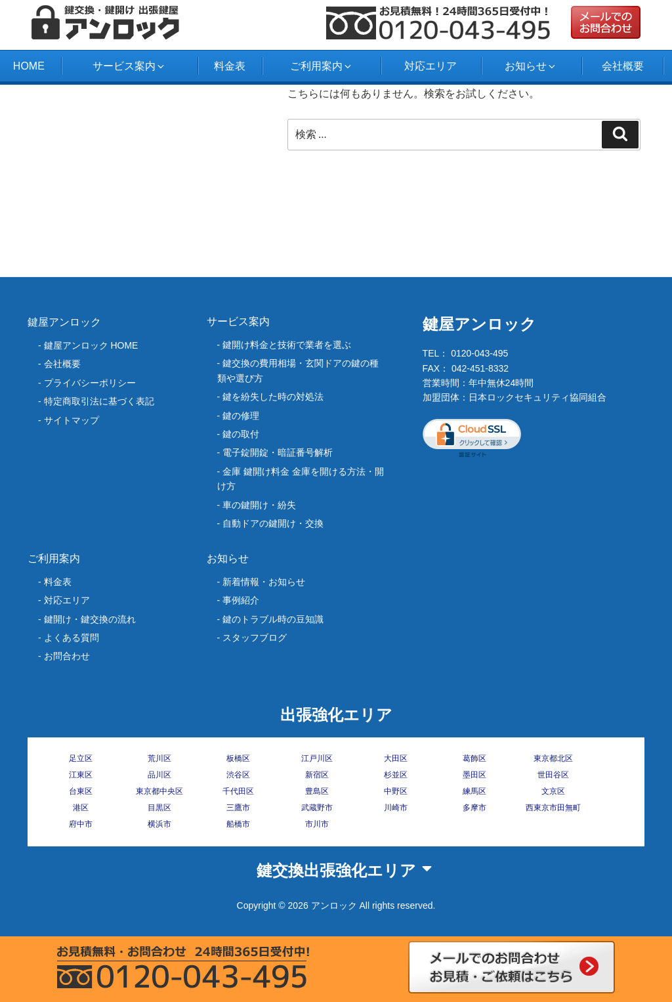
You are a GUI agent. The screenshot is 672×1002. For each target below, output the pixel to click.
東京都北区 (553, 758)
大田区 (396, 758)
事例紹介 (240, 600)
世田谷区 (553, 774)
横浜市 (159, 824)
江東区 (81, 774)
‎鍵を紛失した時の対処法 (273, 396)
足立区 (81, 758)
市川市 (317, 824)
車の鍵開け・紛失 (259, 505)
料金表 (229, 66)
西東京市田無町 (553, 807)
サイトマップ (71, 420)
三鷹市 (238, 807)
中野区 (396, 791)
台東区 (81, 791)
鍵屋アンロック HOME (91, 345)
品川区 (159, 774)
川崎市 (396, 807)
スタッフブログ (254, 637)
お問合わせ (67, 656)
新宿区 (317, 774)
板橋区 (238, 758)
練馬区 (474, 791)
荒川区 (159, 758)
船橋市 (238, 824)
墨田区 (474, 774)
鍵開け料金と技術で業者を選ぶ (286, 344)
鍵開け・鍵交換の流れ (90, 619)
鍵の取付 (240, 434)
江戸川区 (317, 758)
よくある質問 (71, 637)
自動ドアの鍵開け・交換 (273, 523)
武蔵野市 (317, 807)
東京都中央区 (159, 791)
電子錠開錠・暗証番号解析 (277, 452)
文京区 (553, 791)
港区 (81, 807)
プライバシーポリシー (90, 383)
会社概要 (623, 66)
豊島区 (317, 791)
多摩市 (474, 807)
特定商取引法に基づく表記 (99, 401)
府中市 (81, 824)
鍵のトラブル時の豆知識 (273, 619)
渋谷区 (238, 774)
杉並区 (396, 774)
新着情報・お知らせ (263, 582)
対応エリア (430, 66)
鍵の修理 (240, 415)
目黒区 (159, 807)
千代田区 (238, 791)
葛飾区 (474, 758)
